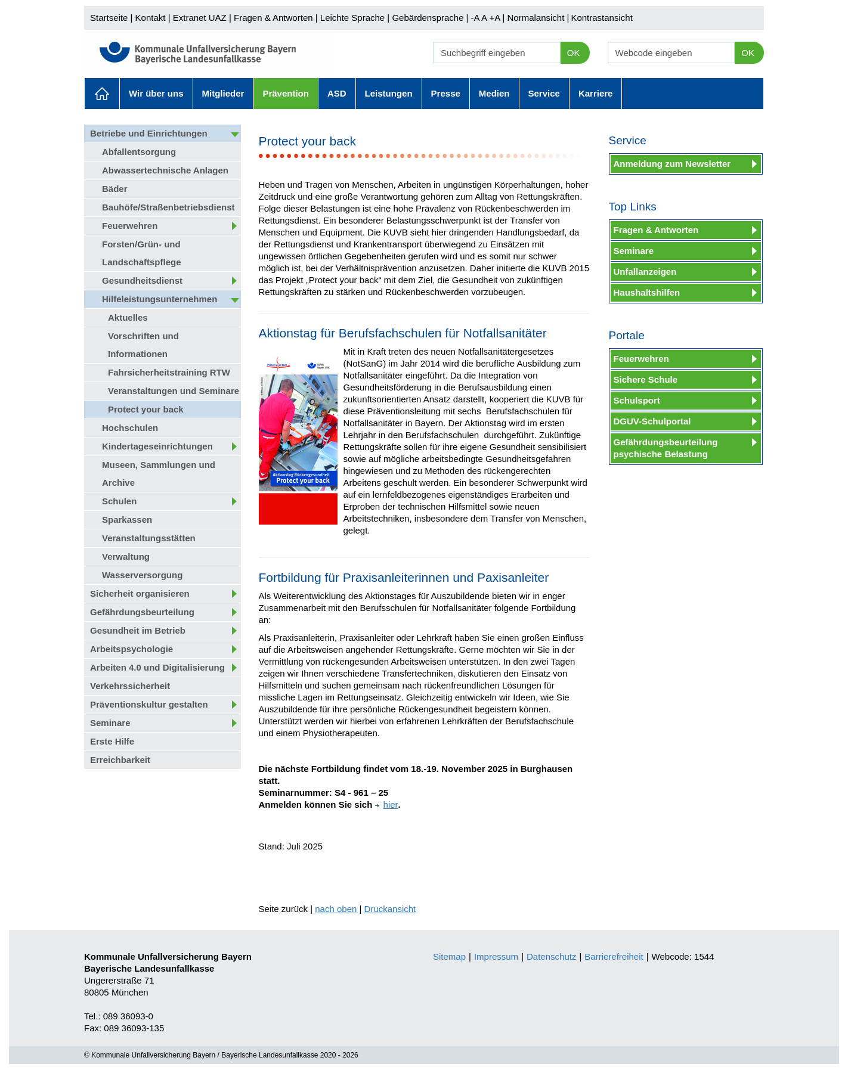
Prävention (285, 93)
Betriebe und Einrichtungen (149, 133)
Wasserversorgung (142, 575)
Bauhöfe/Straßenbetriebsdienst (168, 207)
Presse (445, 93)
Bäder (115, 189)
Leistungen (389, 93)
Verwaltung (126, 556)
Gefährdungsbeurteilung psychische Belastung (666, 448)
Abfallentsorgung (139, 152)
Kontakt (150, 18)
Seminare (110, 723)
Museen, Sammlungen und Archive (158, 474)
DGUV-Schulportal (652, 421)
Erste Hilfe (112, 741)
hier (386, 804)
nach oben (336, 909)
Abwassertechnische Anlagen (165, 170)
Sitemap (449, 956)
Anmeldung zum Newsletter (672, 164)
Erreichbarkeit (120, 760)
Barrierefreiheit (613, 956)
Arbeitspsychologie (131, 649)
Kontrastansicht (601, 18)
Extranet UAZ (200, 18)
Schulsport (637, 400)
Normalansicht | (538, 18)
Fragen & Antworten (273, 18)
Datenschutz (551, 956)
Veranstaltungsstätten (149, 538)
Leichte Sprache (352, 18)
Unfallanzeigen (645, 271)
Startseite (109, 18)
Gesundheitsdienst (142, 280)
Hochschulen (130, 428)
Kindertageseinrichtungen (157, 446)
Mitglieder (223, 93)
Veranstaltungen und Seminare (173, 391)
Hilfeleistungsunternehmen (159, 299)
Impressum (496, 956)
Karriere (595, 93)
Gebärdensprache (427, 18)
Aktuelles (102, 93)
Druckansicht (390, 909)
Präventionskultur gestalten (149, 704)
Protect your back (146, 409)
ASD (336, 93)
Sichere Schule (646, 379)
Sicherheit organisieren (140, 593)
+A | (496, 18)
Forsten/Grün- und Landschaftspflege (141, 253)
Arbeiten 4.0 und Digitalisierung (157, 667)
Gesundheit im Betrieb (137, 630)
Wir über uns (156, 93)
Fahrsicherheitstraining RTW (169, 372)
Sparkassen (127, 519)
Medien (494, 93)
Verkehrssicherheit (130, 686)
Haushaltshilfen (647, 292)
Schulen (119, 501)
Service (544, 93)
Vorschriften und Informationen (143, 345)
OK (573, 53)
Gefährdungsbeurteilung (142, 612)
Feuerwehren (129, 226)
